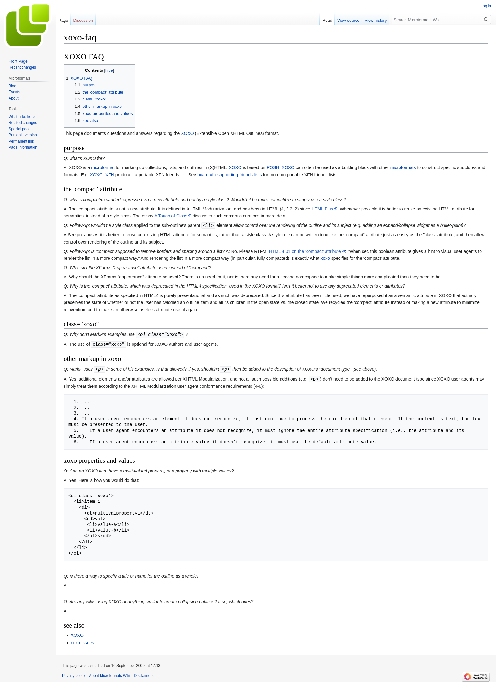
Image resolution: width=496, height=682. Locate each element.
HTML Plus (322, 208)
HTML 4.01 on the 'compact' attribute (305, 250)
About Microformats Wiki (109, 674)
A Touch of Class (170, 215)
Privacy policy (73, 674)
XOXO (187, 133)
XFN (109, 174)
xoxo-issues (82, 641)
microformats (403, 167)
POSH (273, 167)
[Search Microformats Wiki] (441, 19)
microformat (103, 167)
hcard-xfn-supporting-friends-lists (229, 174)
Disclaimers (143, 674)
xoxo (325, 257)
